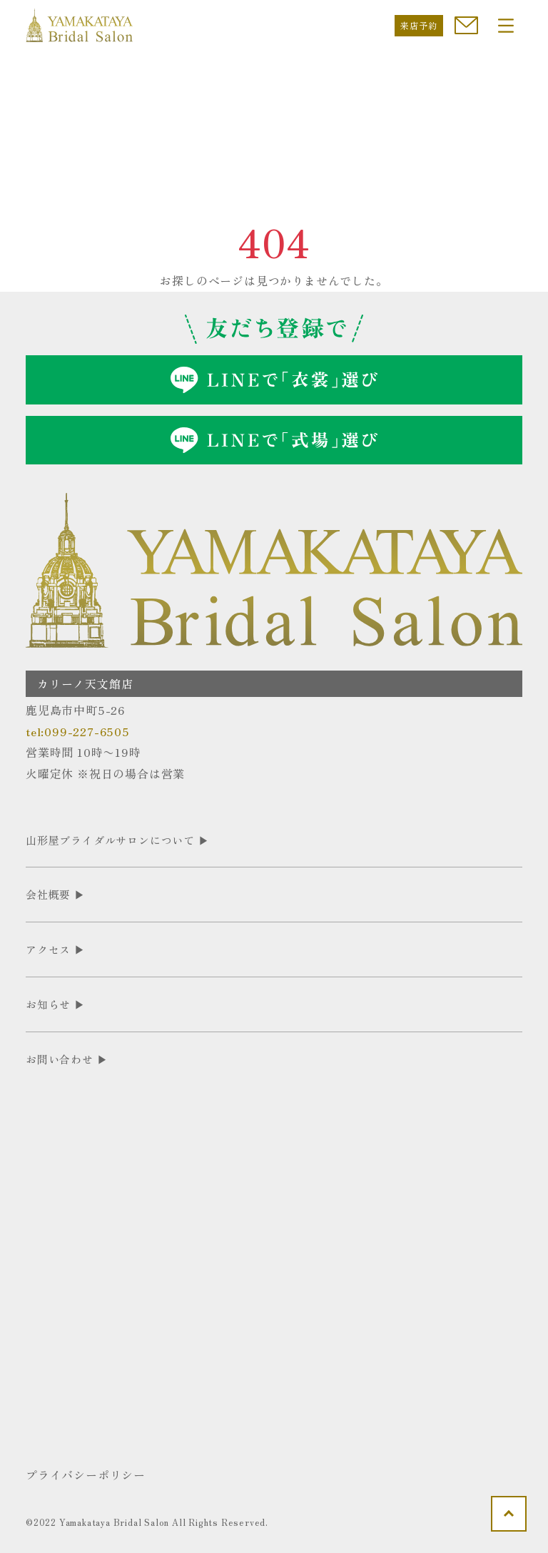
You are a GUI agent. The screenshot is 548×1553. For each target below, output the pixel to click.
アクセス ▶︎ (56, 949)
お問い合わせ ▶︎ (67, 1059)
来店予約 (418, 25)
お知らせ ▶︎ (56, 1004)
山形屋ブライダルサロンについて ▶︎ (118, 839)
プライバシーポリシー (86, 1474)
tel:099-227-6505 (78, 731)
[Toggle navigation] (505, 25)
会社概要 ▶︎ (56, 894)
